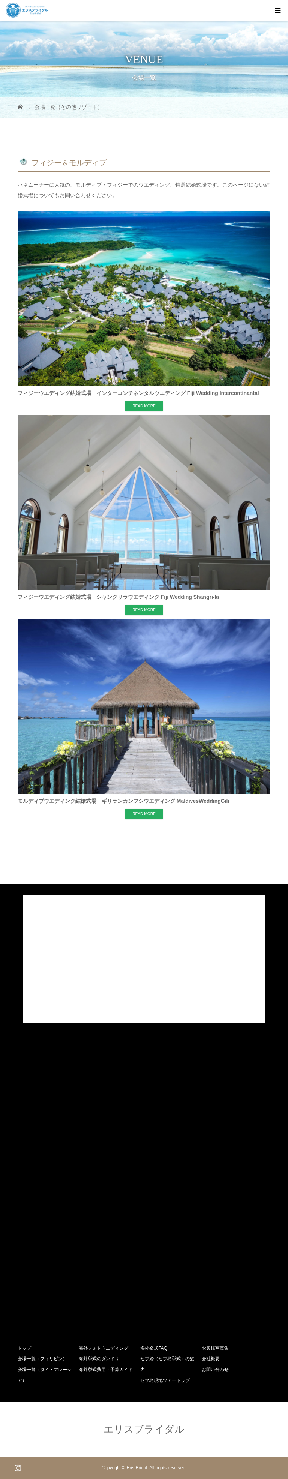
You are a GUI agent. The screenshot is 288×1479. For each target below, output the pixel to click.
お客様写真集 (215, 1348)
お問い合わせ (215, 1369)
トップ (24, 1348)
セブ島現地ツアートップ (165, 1380)
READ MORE (144, 406)
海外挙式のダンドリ (99, 1358)
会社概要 (211, 1358)
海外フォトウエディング (103, 1348)
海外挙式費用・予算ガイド (106, 1369)
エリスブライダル (144, 1429)
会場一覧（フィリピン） (42, 1358)
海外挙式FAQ (153, 1348)
